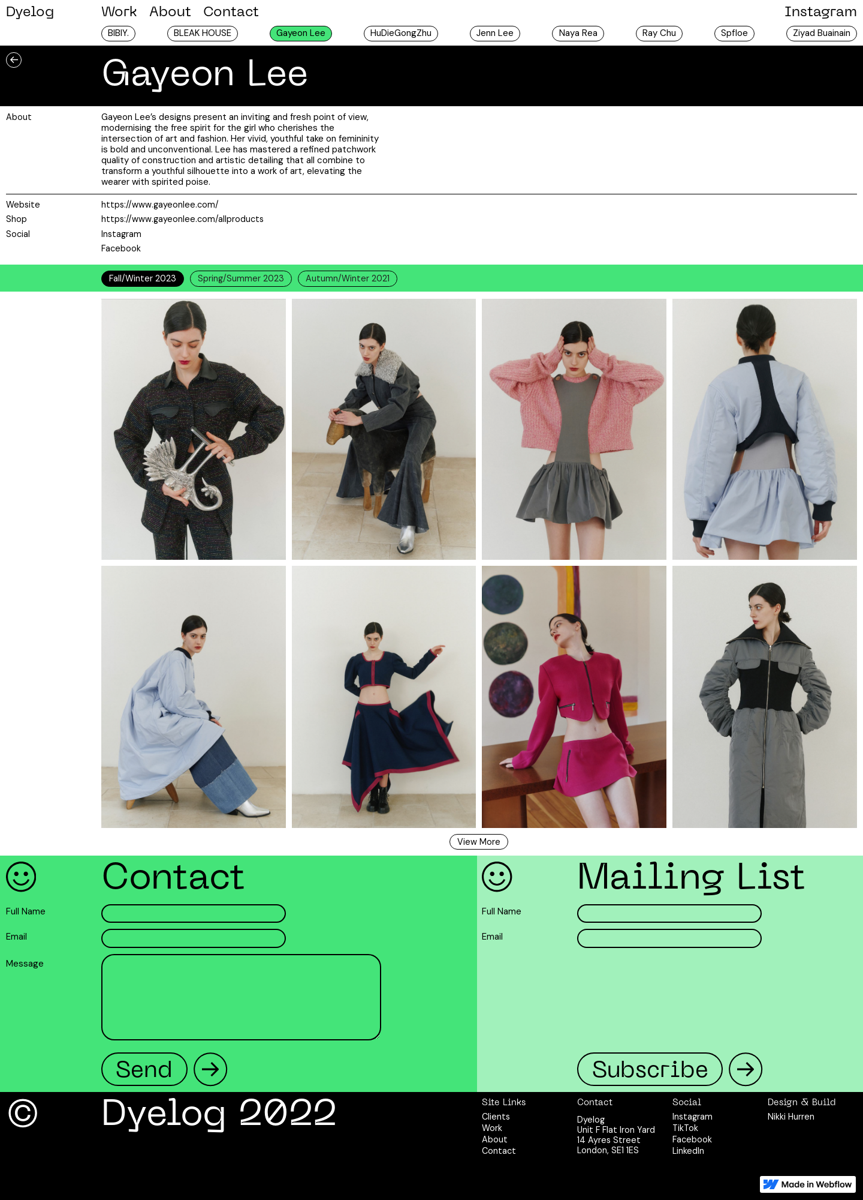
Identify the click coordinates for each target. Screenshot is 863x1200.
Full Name (26, 912)
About (170, 12)
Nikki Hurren (791, 1117)
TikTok (685, 1128)
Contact (231, 12)
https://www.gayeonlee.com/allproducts (182, 219)
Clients (496, 1117)
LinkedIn (688, 1151)
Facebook (121, 248)
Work (119, 12)
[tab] (142, 278)
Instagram (820, 12)
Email (16, 937)
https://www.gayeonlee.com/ (160, 204)
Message (25, 964)
